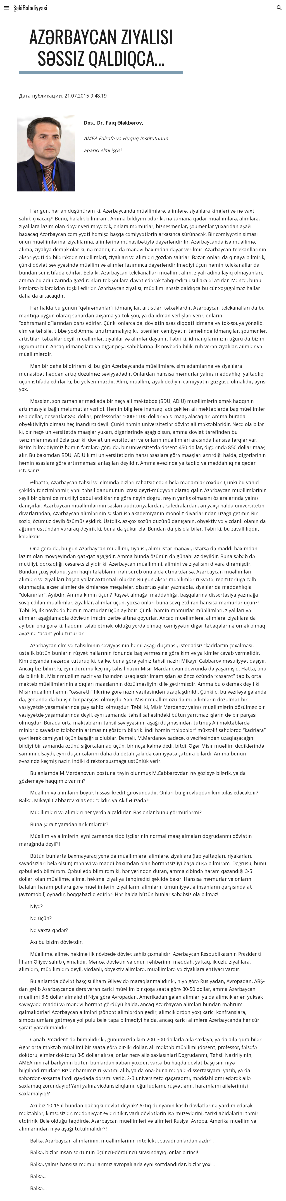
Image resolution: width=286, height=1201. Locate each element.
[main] (101, 49)
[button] (6, 7)
